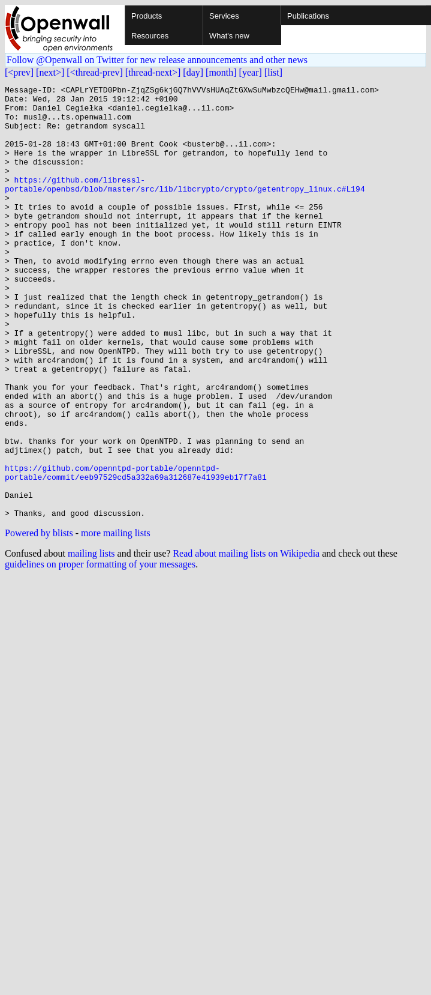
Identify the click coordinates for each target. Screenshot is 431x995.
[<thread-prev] (94, 72)
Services (224, 15)
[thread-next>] (153, 72)
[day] (193, 72)
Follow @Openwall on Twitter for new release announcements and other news (157, 60)
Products (146, 15)
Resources (149, 35)
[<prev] (19, 72)
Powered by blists (39, 619)
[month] (221, 72)
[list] (273, 72)
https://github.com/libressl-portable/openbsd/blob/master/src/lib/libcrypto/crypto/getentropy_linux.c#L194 (185, 205)
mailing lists (91, 640)
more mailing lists (115, 619)
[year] (250, 72)
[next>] (50, 72)
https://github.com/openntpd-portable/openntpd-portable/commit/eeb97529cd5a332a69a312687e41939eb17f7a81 (136, 550)
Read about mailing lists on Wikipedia (246, 640)
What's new (229, 35)
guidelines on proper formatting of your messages (100, 651)
